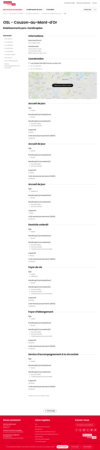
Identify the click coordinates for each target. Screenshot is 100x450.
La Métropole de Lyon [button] (35, 9)
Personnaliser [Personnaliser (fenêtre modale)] (87, 447)
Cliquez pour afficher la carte (62, 85)
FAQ (36, 424)
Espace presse (39, 436)
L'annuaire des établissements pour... (52, 13)
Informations (8, 39)
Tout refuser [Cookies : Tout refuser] (75, 447)
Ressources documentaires (42, 427)
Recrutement (38, 429)
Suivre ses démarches (83, 3)
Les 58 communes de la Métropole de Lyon (46, 434)
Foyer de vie (8, 58)
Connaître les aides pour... (33, 13)
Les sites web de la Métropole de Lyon (45, 431)
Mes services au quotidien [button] (13, 9)
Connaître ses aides (69, 3)
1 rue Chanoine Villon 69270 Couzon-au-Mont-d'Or (45, 63)
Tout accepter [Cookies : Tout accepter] (62, 447)
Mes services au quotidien (16, 13)
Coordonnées (8, 42)
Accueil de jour (8, 45)
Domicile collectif (9, 54)
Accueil (5, 13)
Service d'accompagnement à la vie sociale (12, 66)
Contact (94, 3)
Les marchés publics (40, 441)
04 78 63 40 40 (7, 436)
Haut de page (50, 411)
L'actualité (50, 9)
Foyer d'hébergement (11, 61)
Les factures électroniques (42, 439)
